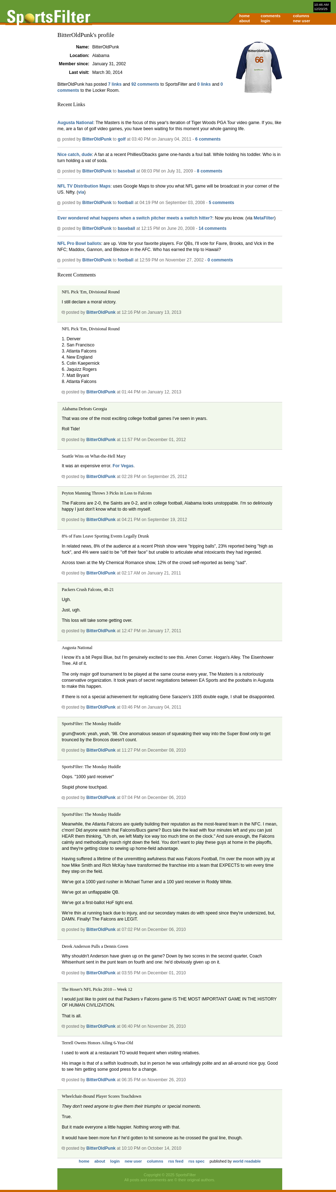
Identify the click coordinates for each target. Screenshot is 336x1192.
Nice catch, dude (74, 154)
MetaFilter (264, 218)
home (244, 16)
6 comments (208, 139)
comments (270, 16)
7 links (115, 84)
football (125, 202)
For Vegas (123, 465)
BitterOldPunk (97, 139)
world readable (247, 1161)
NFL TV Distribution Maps (83, 186)
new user (301, 21)
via (81, 192)
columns (301, 16)
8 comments (209, 171)
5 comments (221, 202)
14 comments (213, 228)
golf (122, 139)
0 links (204, 84)
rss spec (197, 1161)
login (265, 21)
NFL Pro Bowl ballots (79, 243)
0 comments (220, 259)
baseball (126, 171)
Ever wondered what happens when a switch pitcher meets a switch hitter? (134, 218)
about (244, 21)
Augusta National (75, 122)
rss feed (175, 1161)
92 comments (145, 84)
